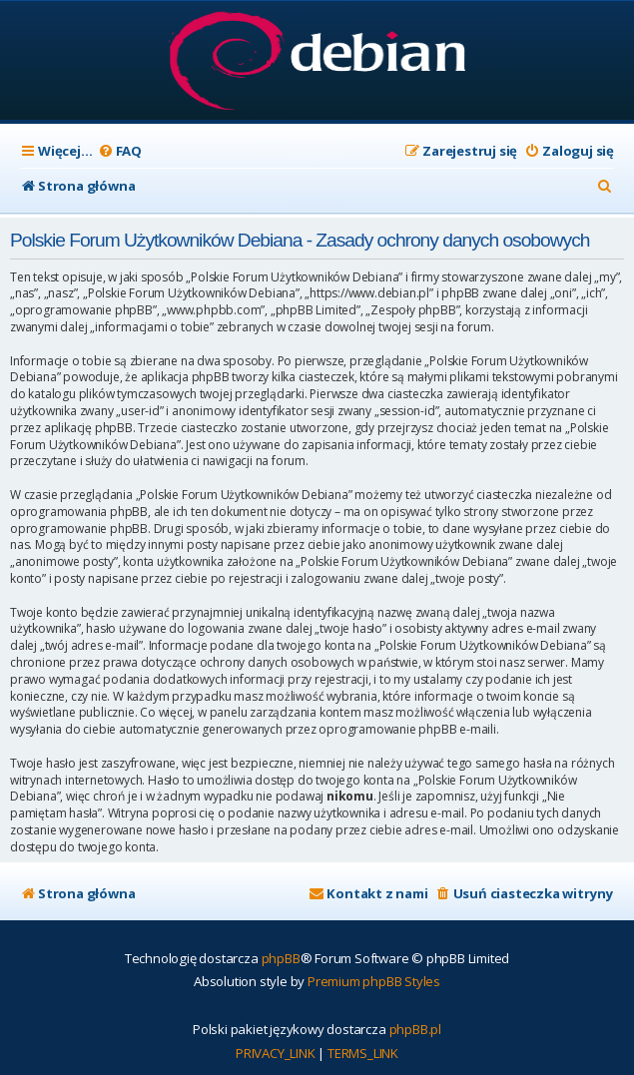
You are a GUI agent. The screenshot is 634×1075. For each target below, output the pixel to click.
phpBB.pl (415, 1029)
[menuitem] (120, 151)
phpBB (281, 958)
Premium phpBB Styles (374, 981)
